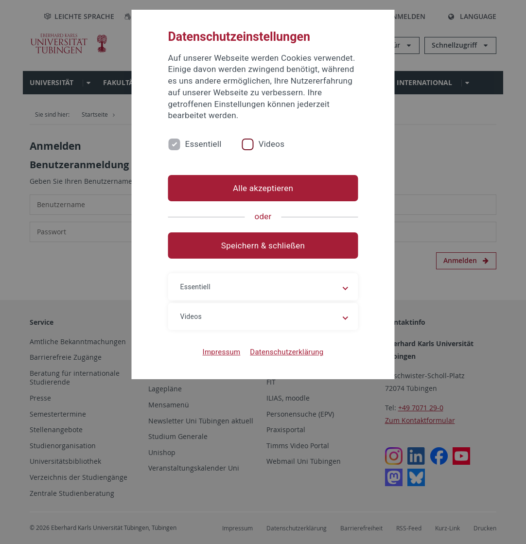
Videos (272, 144)
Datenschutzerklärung (286, 352)
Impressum (222, 352)
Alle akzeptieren (263, 188)
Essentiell (203, 144)
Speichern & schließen (263, 245)
